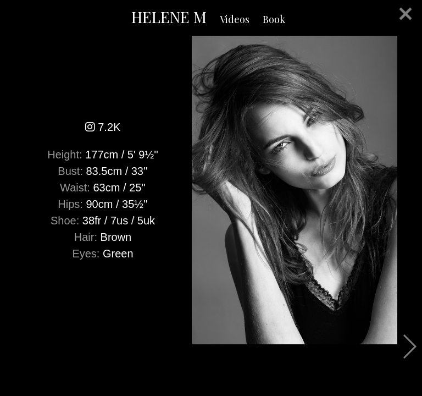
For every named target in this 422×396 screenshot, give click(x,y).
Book (274, 19)
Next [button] (409, 346)
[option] (211, 190)
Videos (234, 19)
